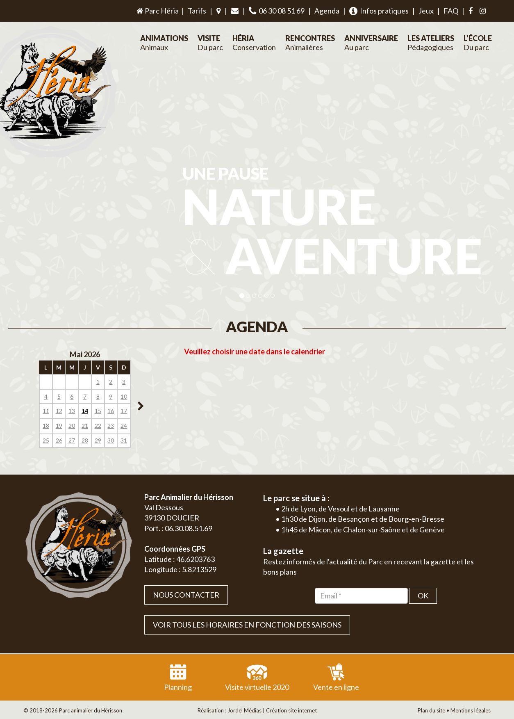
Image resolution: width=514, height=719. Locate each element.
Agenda (326, 10)
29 (98, 440)
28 (85, 440)
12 (59, 410)
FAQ (450, 10)
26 (59, 440)
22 (98, 425)
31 (124, 440)
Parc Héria (157, 10)
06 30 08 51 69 (277, 11)
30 (110, 440)
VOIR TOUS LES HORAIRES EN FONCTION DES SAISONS (247, 624)
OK (423, 595)
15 (98, 410)
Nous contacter (186, 594)
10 (124, 396)
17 (124, 410)
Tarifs (197, 10)
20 (71, 425)
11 (46, 410)
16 (110, 410)
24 (124, 425)
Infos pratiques (379, 11)
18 (46, 425)
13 (71, 410)
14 (85, 410)
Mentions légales (470, 710)
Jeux (426, 10)
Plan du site (431, 710)
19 (59, 425)
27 (71, 440)
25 (46, 440)
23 (110, 425)
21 (85, 425)
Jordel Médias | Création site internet (272, 710)
